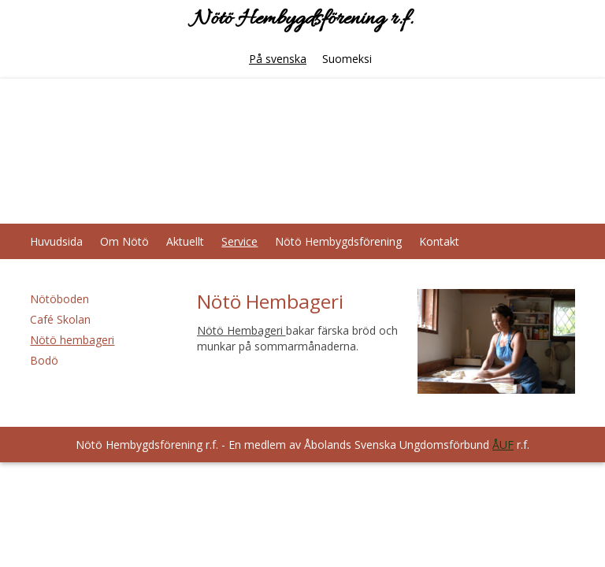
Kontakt (439, 241)
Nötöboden (59, 298)
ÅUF (503, 444)
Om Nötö (124, 241)
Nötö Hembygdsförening (338, 241)
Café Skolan (60, 319)
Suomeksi (347, 58)
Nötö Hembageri (241, 330)
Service (239, 241)
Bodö (44, 360)
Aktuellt (185, 241)
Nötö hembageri (72, 339)
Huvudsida (56, 241)
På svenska (277, 58)
